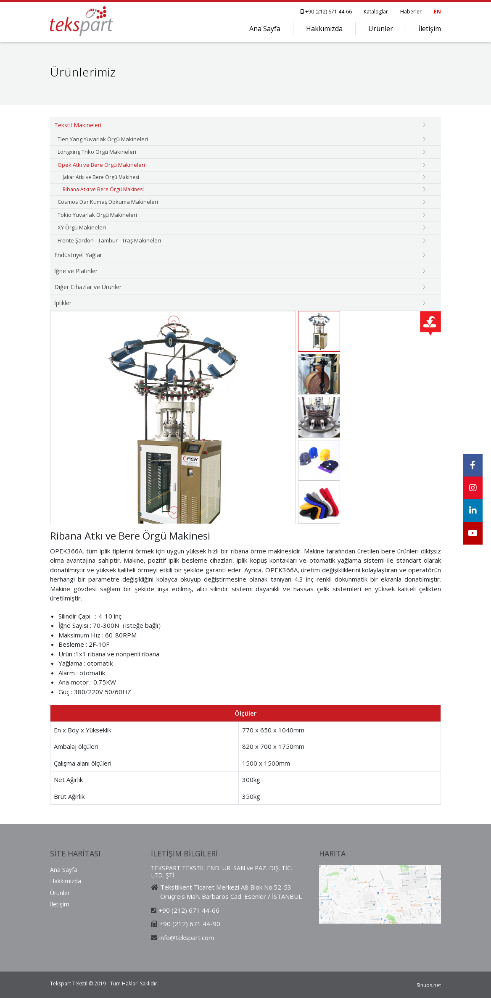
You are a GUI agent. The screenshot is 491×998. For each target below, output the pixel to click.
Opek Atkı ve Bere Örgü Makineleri (101, 165)
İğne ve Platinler (76, 271)
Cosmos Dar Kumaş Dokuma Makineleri (108, 201)
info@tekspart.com (186, 937)
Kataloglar (376, 11)
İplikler (62, 303)
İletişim (430, 28)
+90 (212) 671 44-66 (327, 11)
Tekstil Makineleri (77, 125)
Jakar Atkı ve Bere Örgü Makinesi (101, 177)
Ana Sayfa (264, 28)
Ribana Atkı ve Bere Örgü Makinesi (103, 189)
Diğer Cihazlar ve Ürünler (87, 287)
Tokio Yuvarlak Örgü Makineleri (97, 215)
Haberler (411, 11)
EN (437, 11)
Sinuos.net (429, 985)
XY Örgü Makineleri (82, 227)
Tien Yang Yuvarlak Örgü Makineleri (103, 139)
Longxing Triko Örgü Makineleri (97, 151)
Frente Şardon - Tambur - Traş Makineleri (109, 240)
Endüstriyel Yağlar (78, 255)
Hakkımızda (324, 28)
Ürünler (380, 28)
